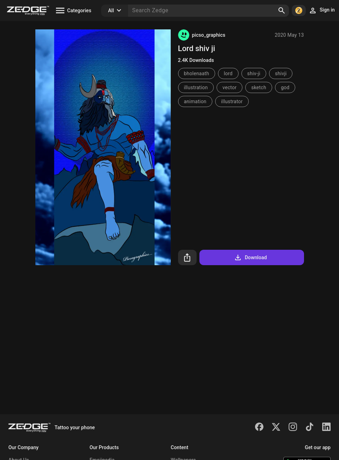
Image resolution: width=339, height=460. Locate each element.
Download (250, 257)
